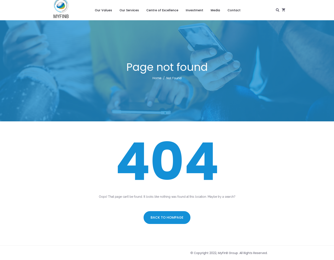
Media (215, 10)
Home (157, 78)
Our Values (103, 10)
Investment (194, 10)
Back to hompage (167, 217)
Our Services (129, 10)
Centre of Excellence (162, 10)
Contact (233, 10)
